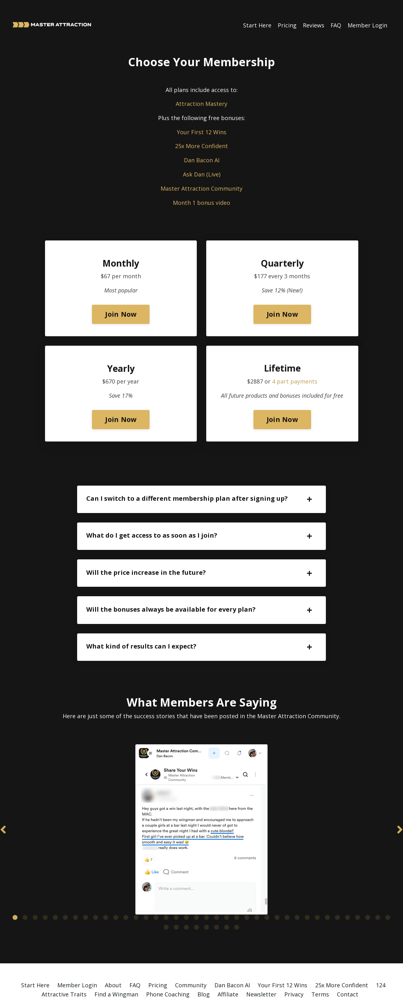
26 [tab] (267, 896)
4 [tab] (45, 896)
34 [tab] (347, 896)
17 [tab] (176, 896)
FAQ (335, 25)
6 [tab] (65, 896)
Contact (347, 973)
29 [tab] (297, 896)
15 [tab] (156, 896)
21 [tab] (216, 896)
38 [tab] (388, 896)
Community (191, 964)
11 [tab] (116, 896)
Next (400, 820)
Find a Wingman (116, 973)
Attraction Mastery (201, 103)
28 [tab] (287, 896)
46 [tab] (237, 906)
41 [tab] (186, 906)
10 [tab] (106, 896)
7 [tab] (75, 896)
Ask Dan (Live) (201, 174)
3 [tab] (35, 896)
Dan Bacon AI (201, 160)
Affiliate (228, 973)
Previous (3, 820)
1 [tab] (15, 896)
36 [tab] (368, 896)
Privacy (294, 973)
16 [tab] (166, 896)
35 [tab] (358, 896)
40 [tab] (176, 906)
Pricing (286, 25)
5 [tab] (55, 896)
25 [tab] (257, 896)
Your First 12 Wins (201, 132)
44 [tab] (216, 906)
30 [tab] (307, 896)
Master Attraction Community (201, 188)
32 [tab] (327, 896)
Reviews (313, 25)
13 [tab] (136, 896)
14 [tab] (146, 896)
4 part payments (294, 382)
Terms (320, 973)
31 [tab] (317, 896)
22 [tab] (227, 896)
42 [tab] (196, 906)
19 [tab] (196, 896)
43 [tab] (206, 906)
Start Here (257, 25)
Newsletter (261, 973)
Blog (203, 973)
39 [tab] (166, 906)
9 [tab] (96, 896)
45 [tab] (227, 906)
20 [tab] (206, 896)
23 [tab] (237, 896)
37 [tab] (378, 896)
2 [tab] (25, 896)
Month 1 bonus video (201, 202)
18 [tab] (186, 896)
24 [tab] (247, 896)
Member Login (367, 25)
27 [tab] (277, 896)
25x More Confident (201, 146)
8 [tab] (85, 896)
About (113, 964)
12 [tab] (126, 896)
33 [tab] (337, 896)
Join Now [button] (120, 314)
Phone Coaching (168, 973)
